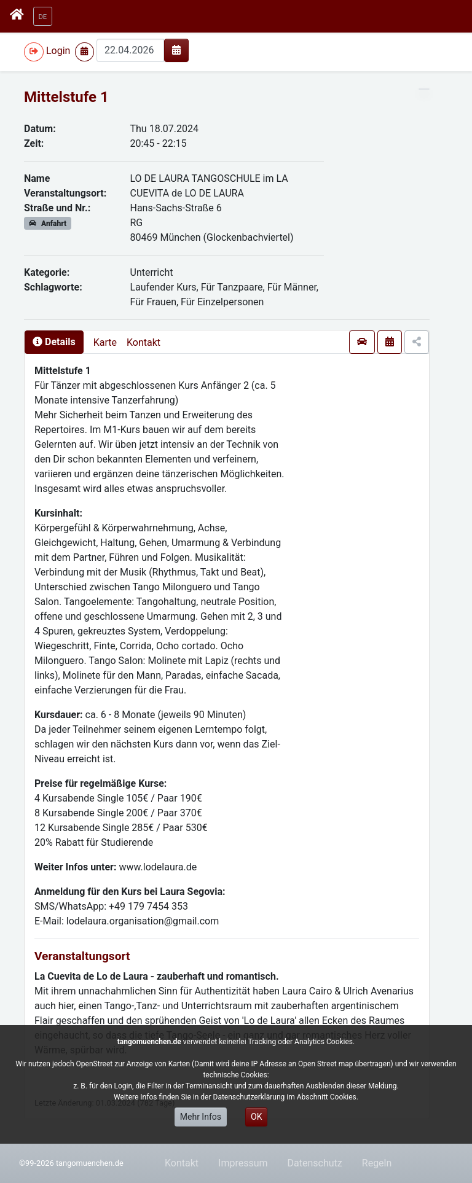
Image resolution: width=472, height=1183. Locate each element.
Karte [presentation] (105, 342)
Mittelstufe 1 (66, 97)
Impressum (243, 1163)
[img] (176, 50)
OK (256, 1117)
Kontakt (143, 342)
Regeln (377, 1163)
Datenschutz (315, 1163)
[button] (43, 16)
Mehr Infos (200, 1117)
